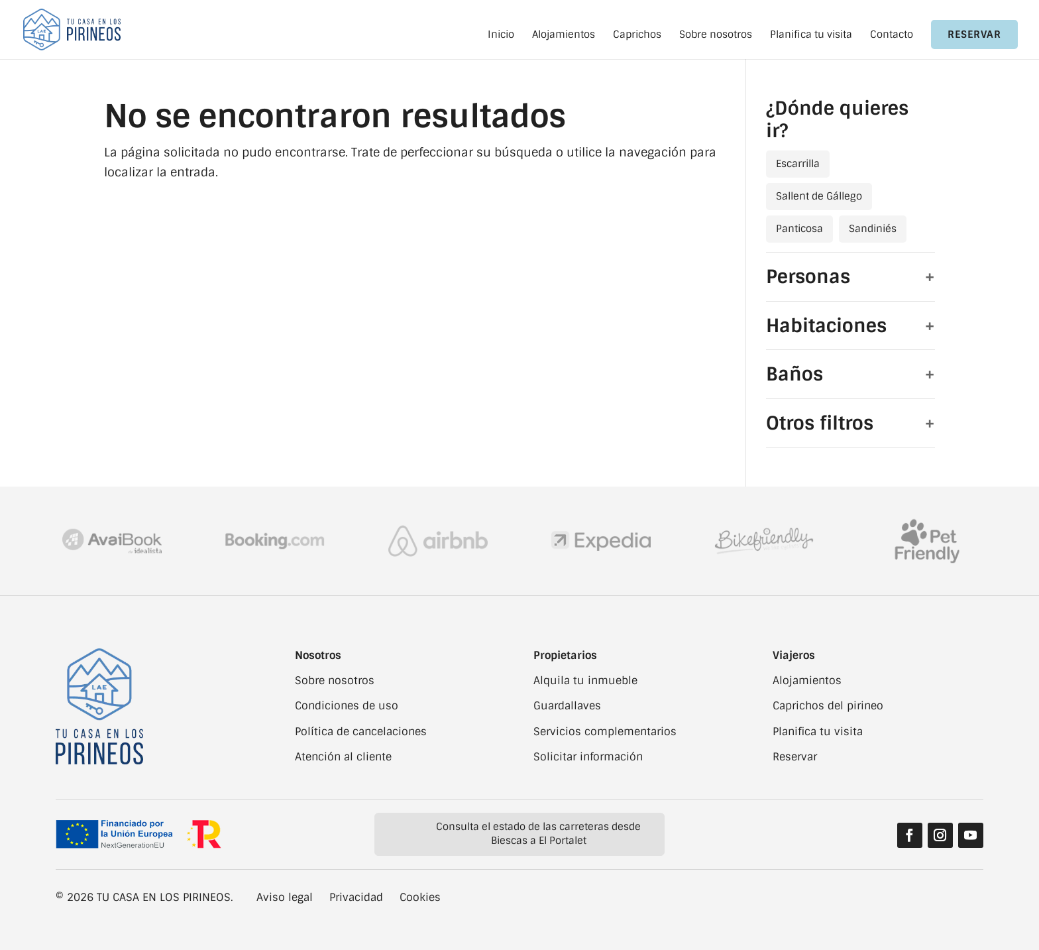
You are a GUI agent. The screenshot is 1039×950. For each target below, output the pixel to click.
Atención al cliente (343, 757)
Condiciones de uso (346, 706)
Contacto (891, 35)
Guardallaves (567, 706)
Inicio (501, 35)
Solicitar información (588, 757)
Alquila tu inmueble (585, 680)
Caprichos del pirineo (828, 706)
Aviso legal (284, 897)
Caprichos (637, 35)
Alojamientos (563, 35)
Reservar (974, 34)
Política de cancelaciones (361, 732)
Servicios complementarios (605, 732)
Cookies (420, 897)
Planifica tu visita (811, 35)
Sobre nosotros (715, 35)
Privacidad (356, 897)
